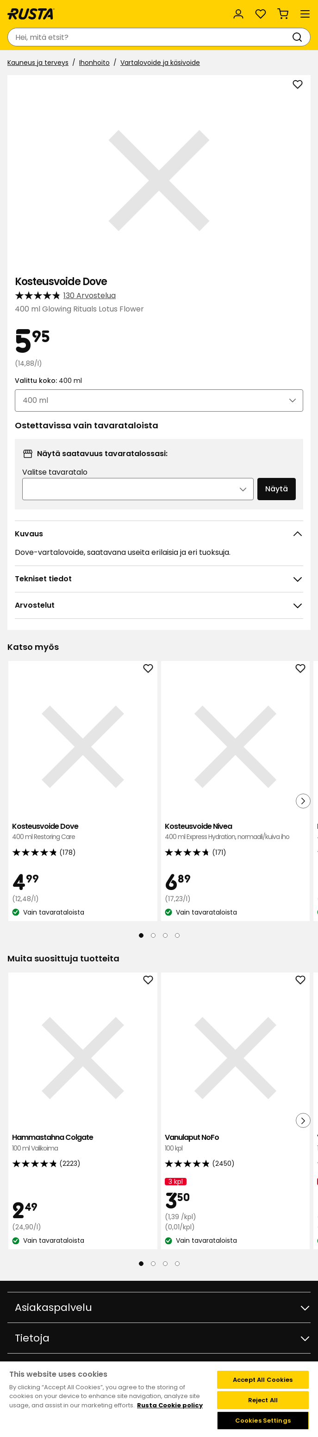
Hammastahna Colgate (83, 1142)
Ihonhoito (94, 62)
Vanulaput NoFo (235, 1142)
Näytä (276, 488)
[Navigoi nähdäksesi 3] (165, 935)
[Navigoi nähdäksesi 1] (141, 935)
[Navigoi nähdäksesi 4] (177, 935)
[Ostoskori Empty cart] (283, 14)
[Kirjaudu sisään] (238, 14)
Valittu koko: (48, 380)
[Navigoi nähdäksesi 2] (153, 935)
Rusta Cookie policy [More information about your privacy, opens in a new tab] (170, 1405)
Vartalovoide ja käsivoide (160, 62)
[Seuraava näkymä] (303, 801)
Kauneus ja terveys (38, 62)
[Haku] (299, 37)
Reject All (263, 1400)
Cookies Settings (263, 1420)
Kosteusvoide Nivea (235, 831)
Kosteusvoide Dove (83, 831)
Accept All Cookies (263, 1379)
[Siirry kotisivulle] (31, 13)
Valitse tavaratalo (54, 472)
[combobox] (150, 37)
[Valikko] (305, 14)
